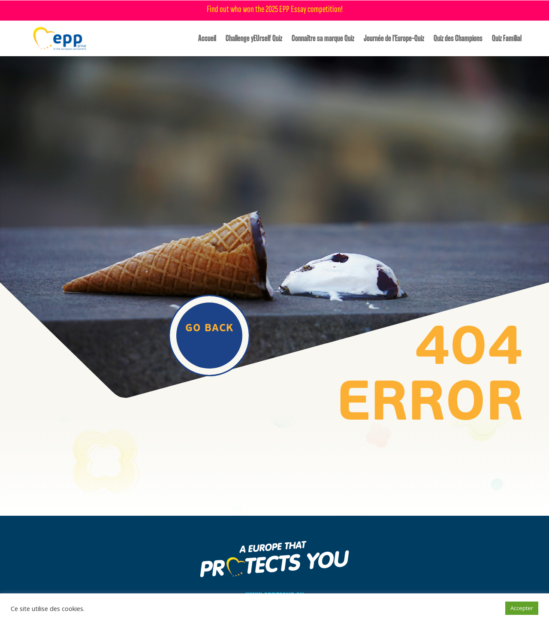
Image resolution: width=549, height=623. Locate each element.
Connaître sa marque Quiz (323, 38)
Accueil (207, 38)
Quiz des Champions (458, 38)
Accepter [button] (521, 608)
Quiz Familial (507, 38)
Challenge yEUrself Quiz (254, 38)
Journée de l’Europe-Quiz (394, 38)
